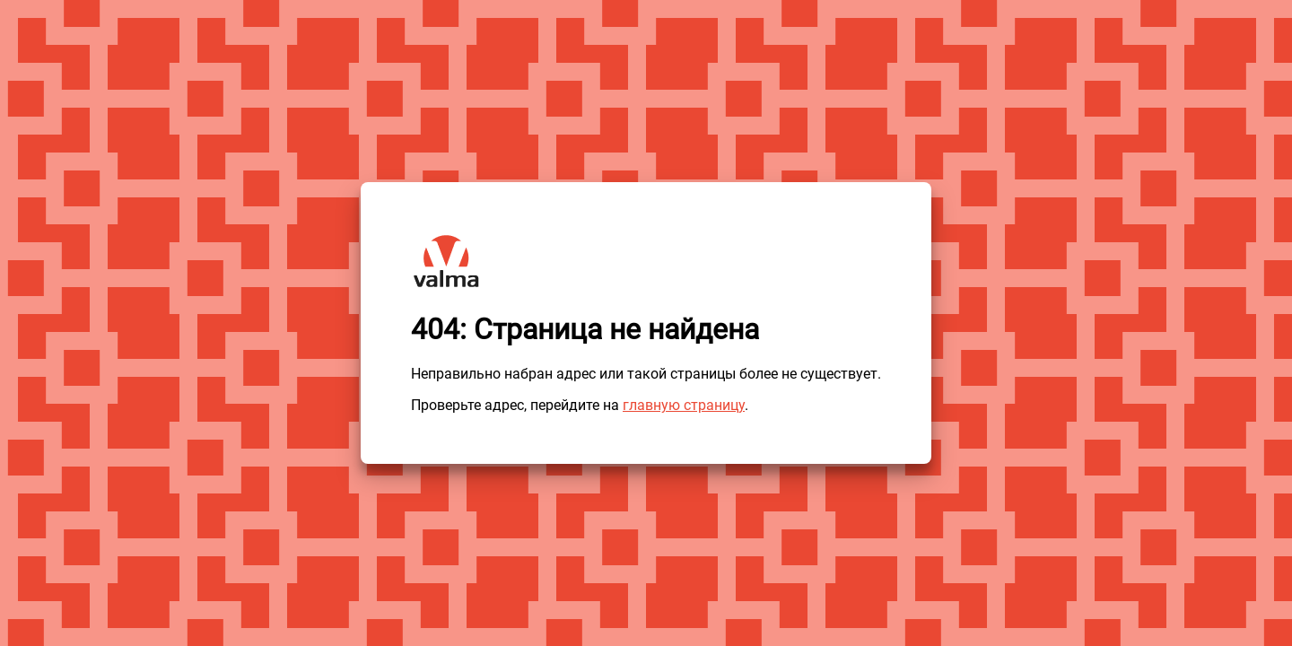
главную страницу (684, 405)
